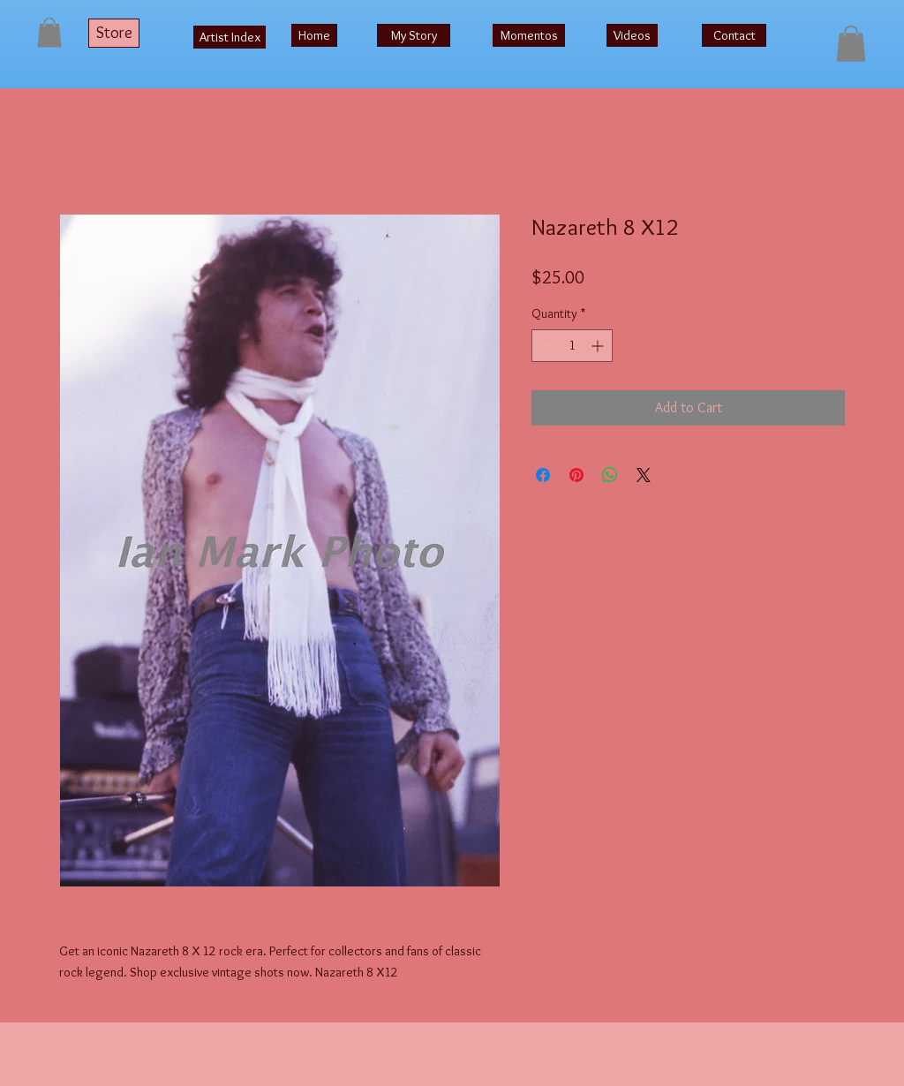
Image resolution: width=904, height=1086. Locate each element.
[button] (49, 32)
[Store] (113, 33)
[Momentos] (529, 35)
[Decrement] (545, 345)
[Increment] (599, 345)
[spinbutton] (572, 345)
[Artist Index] (229, 37)
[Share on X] (643, 475)
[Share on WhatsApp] (610, 475)
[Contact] (734, 35)
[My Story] (413, 35)
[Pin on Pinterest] (576, 475)
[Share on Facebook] (543, 475)
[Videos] (632, 35)
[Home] (314, 35)
